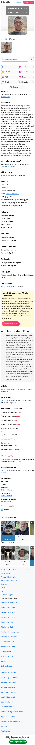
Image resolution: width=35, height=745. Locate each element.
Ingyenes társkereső (8, 716)
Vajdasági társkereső (8, 692)
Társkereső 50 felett (8, 673)
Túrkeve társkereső (12, 194)
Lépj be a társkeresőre (8, 459)
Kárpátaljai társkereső (9, 687)
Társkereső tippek (7, 595)
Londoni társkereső (8, 697)
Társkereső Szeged (8, 617)
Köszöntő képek (7, 656)
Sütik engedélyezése (18, 742)
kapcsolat (9, 155)
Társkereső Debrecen (9, 608)
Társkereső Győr (7, 627)
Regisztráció (29, 2)
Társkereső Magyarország (10, 721)
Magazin (4, 726)
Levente (21, 537)
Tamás (6, 537)
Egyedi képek (6, 651)
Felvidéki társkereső (8, 682)
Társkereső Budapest (9, 603)
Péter (6, 562)
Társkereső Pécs (7, 622)
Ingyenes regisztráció (11, 323)
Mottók (3, 661)
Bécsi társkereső (7, 702)
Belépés (19, 2)
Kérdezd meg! (5, 97)
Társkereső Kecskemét (9, 637)
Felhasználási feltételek (8, 577)
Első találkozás (6, 666)
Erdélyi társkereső (7, 642)
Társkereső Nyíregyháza (10, 632)
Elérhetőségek (5, 573)
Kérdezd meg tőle (7, 275)
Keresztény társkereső (9, 678)
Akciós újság (5, 731)
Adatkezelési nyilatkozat (9, 580)
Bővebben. (24, 739)
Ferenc (21, 562)
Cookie (3, 587)
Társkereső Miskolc (8, 612)
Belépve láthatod (6, 490)
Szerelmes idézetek (8, 646)
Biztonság (4, 584)
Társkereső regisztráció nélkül (12, 712)
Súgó (2, 591)
